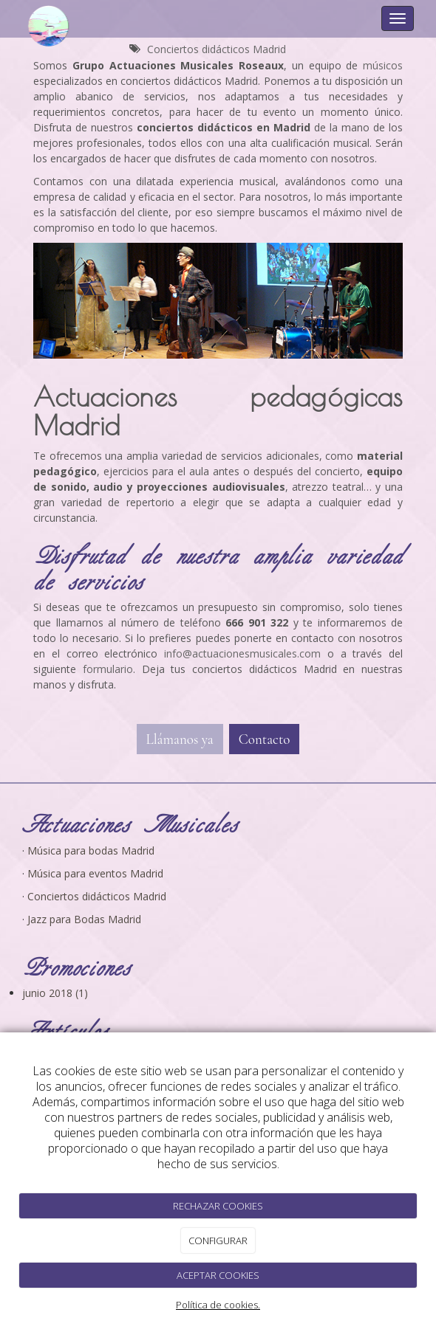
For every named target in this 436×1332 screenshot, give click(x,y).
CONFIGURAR (218, 1240)
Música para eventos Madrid (95, 873)
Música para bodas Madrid (90, 850)
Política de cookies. (218, 1304)
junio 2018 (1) (55, 993)
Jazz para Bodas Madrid (84, 919)
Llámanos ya (180, 739)
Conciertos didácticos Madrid (216, 49)
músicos (383, 65)
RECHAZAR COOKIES (218, 1205)
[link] (242, 653)
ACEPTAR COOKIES (218, 1275)
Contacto (264, 739)
